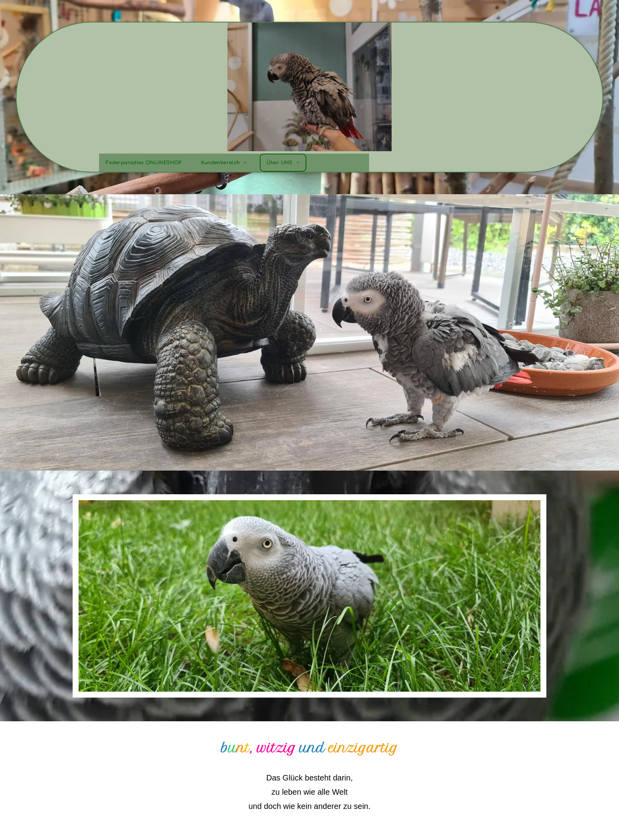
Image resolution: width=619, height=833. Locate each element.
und (312, 748)
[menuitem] (146, 163)
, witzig (273, 748)
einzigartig (363, 748)
